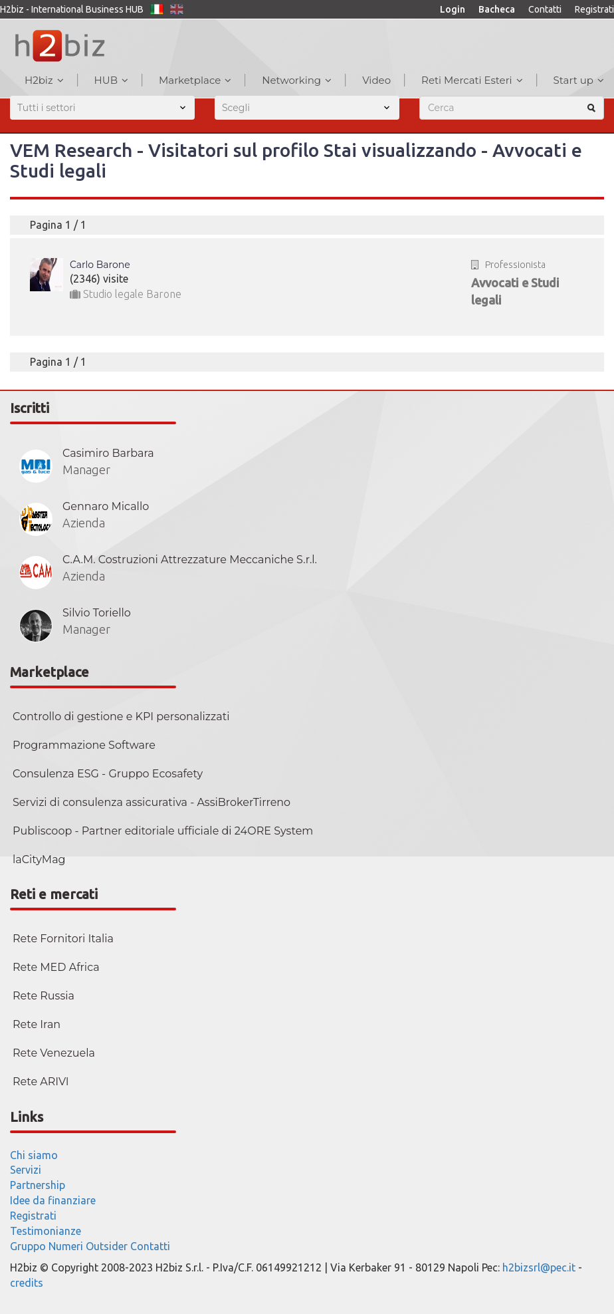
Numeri (66, 1246)
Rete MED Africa (56, 967)
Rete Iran (36, 1024)
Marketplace (195, 80)
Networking (297, 80)
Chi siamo (34, 1155)
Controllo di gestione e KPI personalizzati (121, 716)
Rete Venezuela (54, 1053)
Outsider (107, 1246)
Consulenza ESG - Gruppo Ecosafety (108, 773)
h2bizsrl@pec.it (538, 1267)
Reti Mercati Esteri (472, 80)
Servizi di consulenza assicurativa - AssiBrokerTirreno (151, 802)
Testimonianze (45, 1231)
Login (452, 9)
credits (26, 1283)
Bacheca (496, 9)
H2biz (44, 80)
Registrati (594, 9)
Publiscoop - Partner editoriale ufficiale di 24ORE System (163, 831)
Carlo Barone (100, 265)
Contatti (545, 9)
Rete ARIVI (41, 1081)
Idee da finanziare (53, 1200)
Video (376, 80)
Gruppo (28, 1246)
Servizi (25, 1170)
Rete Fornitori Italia (63, 938)
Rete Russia (43, 995)
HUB (111, 80)
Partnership (37, 1185)
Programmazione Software (84, 745)
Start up (579, 80)
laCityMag (39, 859)
